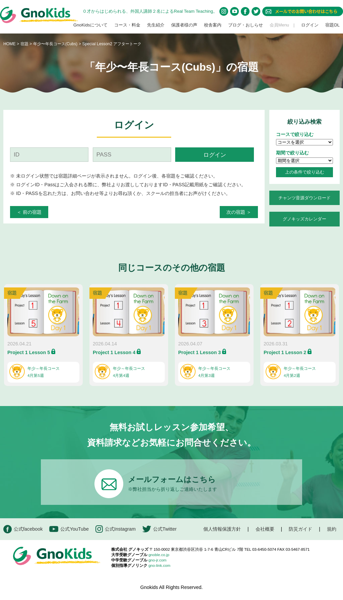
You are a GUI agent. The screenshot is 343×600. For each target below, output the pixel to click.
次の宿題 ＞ (238, 212)
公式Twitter (159, 529)
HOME (9, 44)
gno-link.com (159, 565)
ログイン (310, 24)
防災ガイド (300, 529)
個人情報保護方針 (222, 529)
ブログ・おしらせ (245, 24)
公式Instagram (115, 529)
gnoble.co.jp (158, 555)
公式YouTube (69, 529)
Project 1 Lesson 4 (114, 352)
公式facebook (23, 529)
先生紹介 (155, 24)
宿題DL (332, 24)
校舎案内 (212, 24)
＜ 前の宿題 (29, 212)
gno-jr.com (157, 560)
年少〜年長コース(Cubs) (56, 44)
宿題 (24, 44)
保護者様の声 (184, 24)
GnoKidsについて (90, 24)
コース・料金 (127, 24)
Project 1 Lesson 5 (28, 352)
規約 (331, 529)
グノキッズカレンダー (304, 218)
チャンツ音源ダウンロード (304, 197)
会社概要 (265, 529)
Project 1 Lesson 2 (285, 352)
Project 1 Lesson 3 (199, 352)
